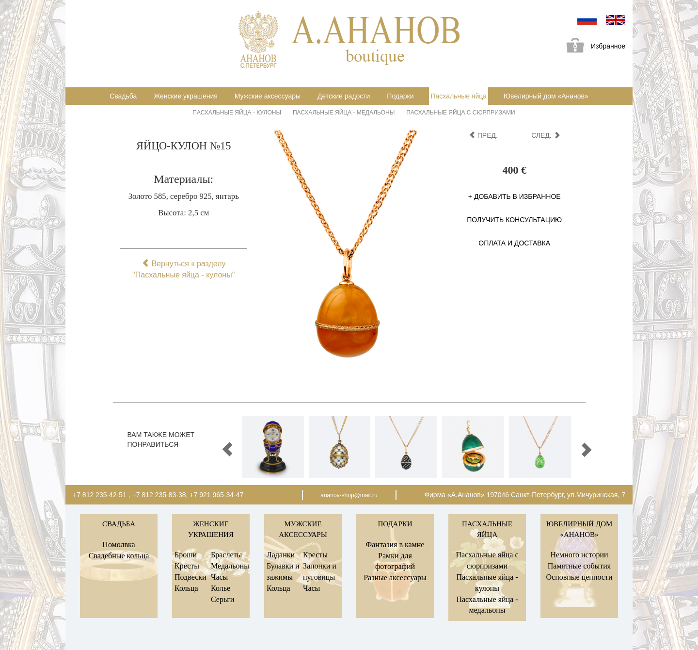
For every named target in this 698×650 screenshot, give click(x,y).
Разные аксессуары (395, 577)
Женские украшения (186, 96)
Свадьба (123, 96)
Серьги (222, 599)
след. (545, 135)
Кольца (186, 588)
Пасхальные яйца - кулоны (236, 112)
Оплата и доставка (514, 243)
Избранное (592, 46)
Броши (185, 555)
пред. (483, 135)
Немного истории (579, 555)
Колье (220, 588)
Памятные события (579, 566)
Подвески (190, 577)
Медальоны (230, 566)
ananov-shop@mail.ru (349, 495)
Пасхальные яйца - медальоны (344, 112)
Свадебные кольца (119, 556)
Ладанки (281, 555)
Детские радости (343, 96)
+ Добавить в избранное (514, 196)
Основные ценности (579, 577)
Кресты (186, 566)
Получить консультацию (514, 220)
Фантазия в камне (395, 544)
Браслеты (226, 555)
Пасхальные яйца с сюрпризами (460, 112)
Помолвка (118, 544)
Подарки (400, 96)
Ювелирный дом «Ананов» (546, 96)
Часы (219, 577)
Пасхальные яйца (458, 96)
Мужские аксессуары (268, 96)
